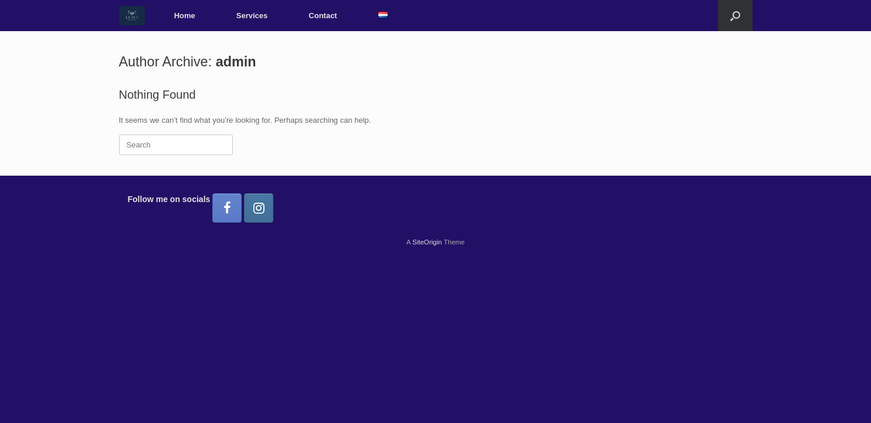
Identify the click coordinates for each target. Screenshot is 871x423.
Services (252, 15)
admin (236, 61)
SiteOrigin (427, 242)
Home (184, 15)
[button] (735, 15)
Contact (323, 15)
